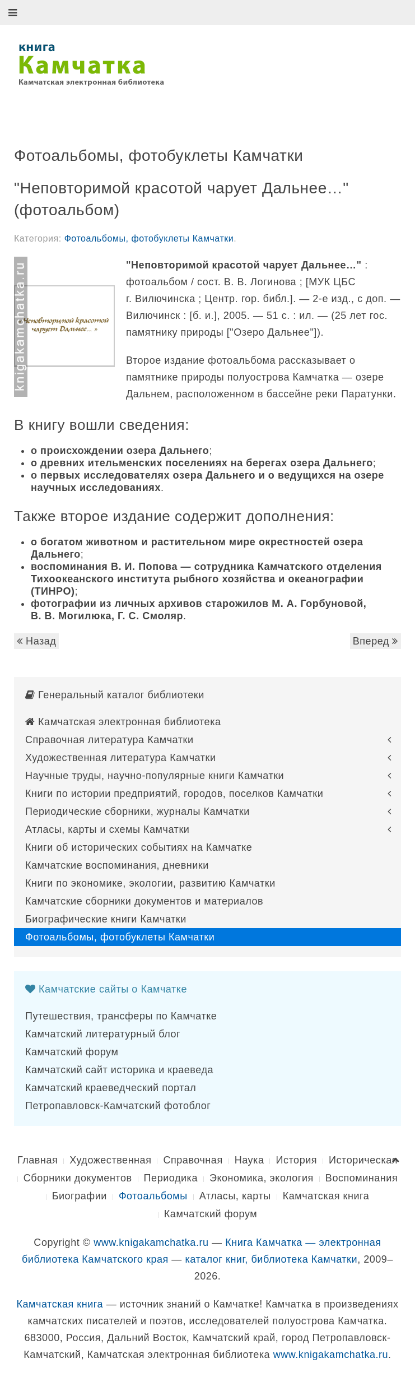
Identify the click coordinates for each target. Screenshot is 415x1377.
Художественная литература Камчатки (120, 757)
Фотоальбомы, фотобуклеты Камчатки (149, 238)
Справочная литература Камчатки (109, 739)
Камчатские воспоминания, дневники (117, 865)
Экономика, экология (261, 1178)
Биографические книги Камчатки (105, 919)
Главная (37, 1160)
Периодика (171, 1178)
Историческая (363, 1160)
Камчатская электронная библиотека (123, 721)
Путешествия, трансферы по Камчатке (121, 1016)
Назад (36, 641)
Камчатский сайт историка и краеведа (119, 1069)
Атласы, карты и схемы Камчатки (107, 829)
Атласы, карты (235, 1196)
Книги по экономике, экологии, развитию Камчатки (150, 883)
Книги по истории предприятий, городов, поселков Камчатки (174, 793)
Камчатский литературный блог (102, 1034)
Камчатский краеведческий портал (110, 1087)
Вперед (375, 641)
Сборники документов (78, 1178)
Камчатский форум (71, 1052)
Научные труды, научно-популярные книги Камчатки (154, 775)
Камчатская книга (326, 1196)
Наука (249, 1160)
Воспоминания (361, 1178)
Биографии (79, 1196)
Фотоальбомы (153, 1196)
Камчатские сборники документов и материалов (144, 901)
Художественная (110, 1160)
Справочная (192, 1160)
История (296, 1160)
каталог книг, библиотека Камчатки (271, 1259)
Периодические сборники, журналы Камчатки (137, 811)
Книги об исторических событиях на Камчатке (138, 847)
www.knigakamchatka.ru (151, 1242)
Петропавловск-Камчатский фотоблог (118, 1105)
